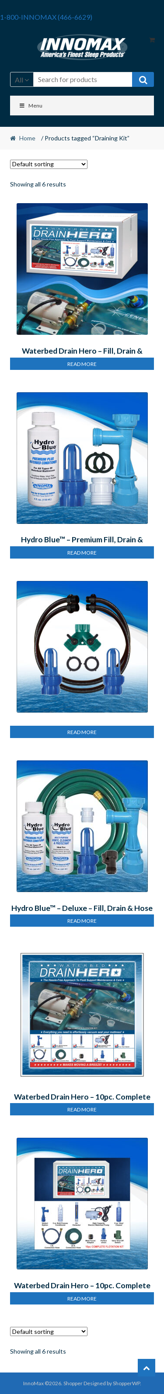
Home (27, 138)
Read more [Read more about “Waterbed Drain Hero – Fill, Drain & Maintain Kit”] (82, 364)
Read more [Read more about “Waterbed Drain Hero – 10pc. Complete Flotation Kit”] (82, 1109)
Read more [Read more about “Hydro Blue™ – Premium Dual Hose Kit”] (82, 732)
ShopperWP (126, 1383)
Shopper (73, 1383)
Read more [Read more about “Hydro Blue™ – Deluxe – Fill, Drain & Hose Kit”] (82, 920)
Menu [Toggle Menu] (31, 105)
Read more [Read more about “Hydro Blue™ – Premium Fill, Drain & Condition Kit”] (82, 552)
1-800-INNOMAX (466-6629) (46, 17)
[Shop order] (48, 164)
